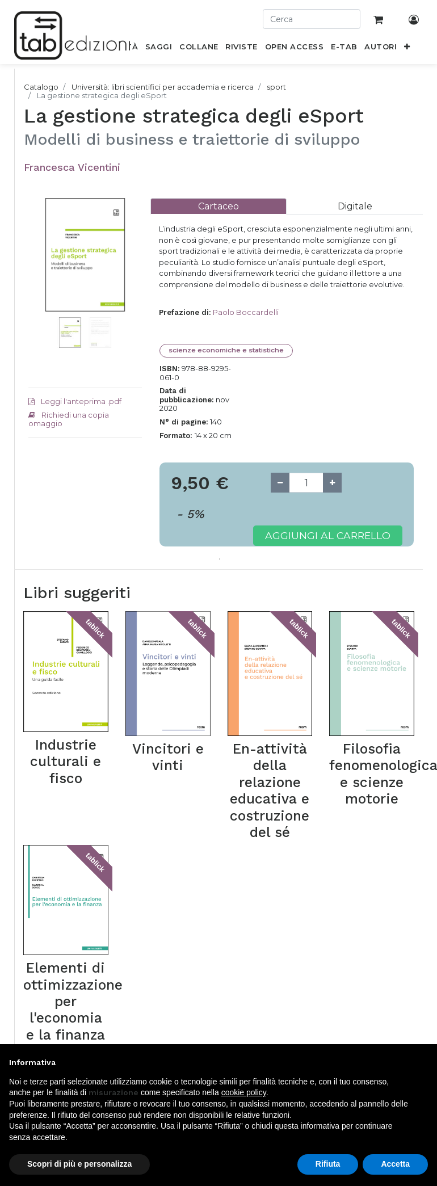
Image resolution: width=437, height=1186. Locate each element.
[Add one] (332, 483)
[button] (407, 49)
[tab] (218, 206)
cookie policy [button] (243, 1092)
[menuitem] (159, 49)
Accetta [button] (395, 1163)
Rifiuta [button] (328, 1163)
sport (276, 86)
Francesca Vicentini (72, 167)
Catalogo (41, 86)
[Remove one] (280, 483)
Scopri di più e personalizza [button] (79, 1163)
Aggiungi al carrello (327, 535)
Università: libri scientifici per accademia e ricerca (163, 86)
